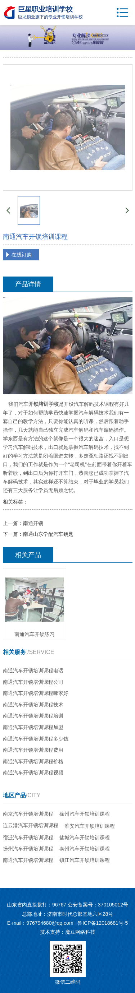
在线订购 (22, 254)
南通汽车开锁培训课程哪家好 (35, 693)
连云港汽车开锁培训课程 (30, 825)
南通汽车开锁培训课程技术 (33, 704)
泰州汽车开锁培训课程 (84, 849)
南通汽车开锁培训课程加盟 (33, 727)
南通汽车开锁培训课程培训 (33, 716)
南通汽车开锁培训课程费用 (33, 750)
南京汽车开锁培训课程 (28, 814)
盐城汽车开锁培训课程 (84, 837)
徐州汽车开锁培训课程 (84, 814)
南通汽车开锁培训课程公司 (33, 682)
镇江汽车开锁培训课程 (84, 860)
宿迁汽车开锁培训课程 (28, 837)
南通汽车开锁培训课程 (28, 860)
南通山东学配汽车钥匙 (48, 534)
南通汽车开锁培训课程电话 (33, 670)
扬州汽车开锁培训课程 (28, 849)
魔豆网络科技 (80, 932)
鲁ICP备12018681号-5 (102, 923)
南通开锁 (33, 523)
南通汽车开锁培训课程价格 (33, 761)
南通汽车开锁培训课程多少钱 (35, 739)
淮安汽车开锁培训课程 (89, 826)
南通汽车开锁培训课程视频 (33, 772)
